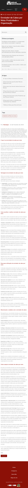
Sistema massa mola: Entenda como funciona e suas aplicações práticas (13, 56)
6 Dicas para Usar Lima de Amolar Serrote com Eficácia (14, 87)
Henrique (6, 125)
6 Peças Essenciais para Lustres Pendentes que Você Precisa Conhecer (14, 96)
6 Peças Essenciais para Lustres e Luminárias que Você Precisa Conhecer (13, 91)
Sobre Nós (16, 9)
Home (3, 9)
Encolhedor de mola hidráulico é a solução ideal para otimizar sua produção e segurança (13, 42)
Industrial (5, 116)
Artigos (4, 75)
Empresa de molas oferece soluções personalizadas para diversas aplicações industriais (14, 51)
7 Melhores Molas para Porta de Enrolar (12, 105)
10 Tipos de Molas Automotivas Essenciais (13, 78)
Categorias (9, 9)
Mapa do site (14, 477)
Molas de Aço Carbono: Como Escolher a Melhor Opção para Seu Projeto (13, 47)
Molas (10, 116)
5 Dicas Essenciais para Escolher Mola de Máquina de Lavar (12, 82)
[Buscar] (25, 9)
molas (15, 116)
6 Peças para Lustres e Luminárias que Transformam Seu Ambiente (12, 101)
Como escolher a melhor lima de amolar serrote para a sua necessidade (13, 60)
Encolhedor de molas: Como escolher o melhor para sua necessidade (14, 65)
